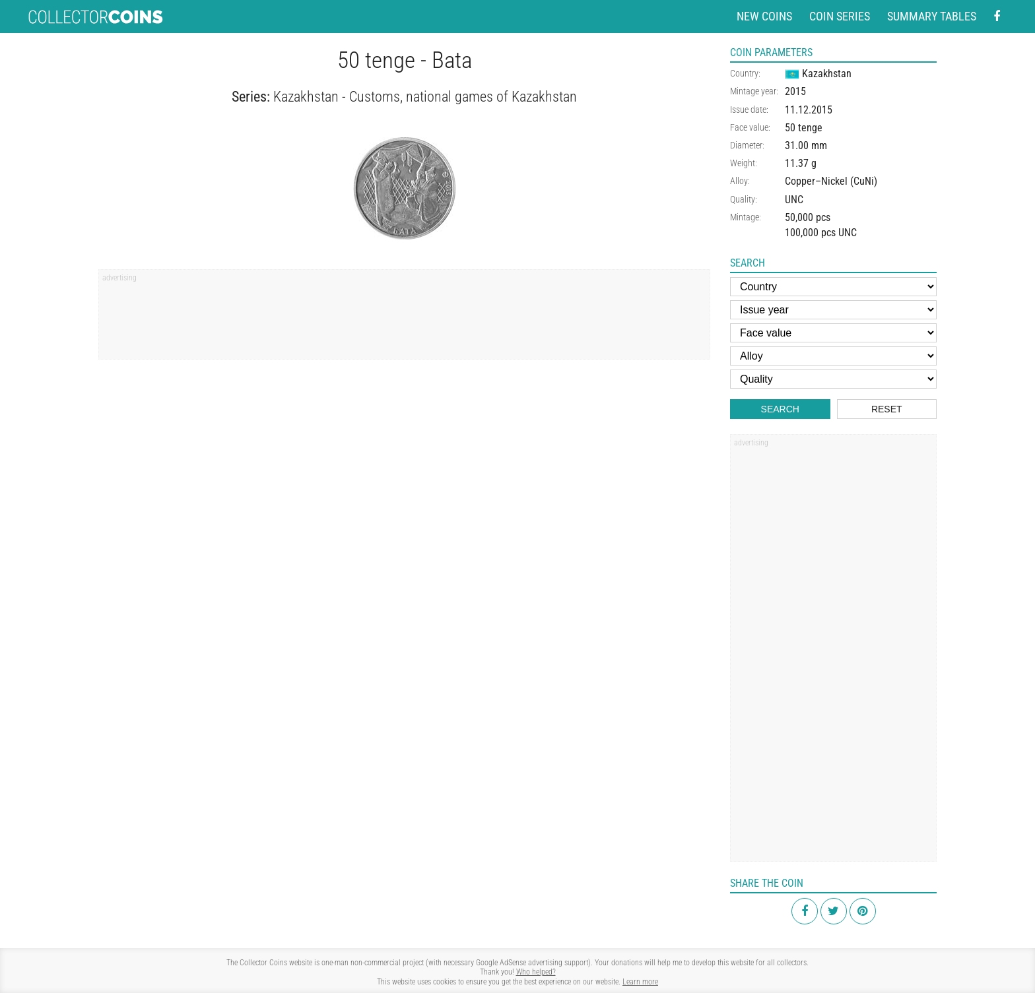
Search (780, 409)
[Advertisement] (404, 318)
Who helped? (536, 972)
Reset (886, 409)
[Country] (833, 286)
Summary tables (931, 16)
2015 (795, 91)
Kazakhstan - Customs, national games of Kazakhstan (425, 96)
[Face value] (833, 332)
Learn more (640, 981)
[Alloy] (833, 356)
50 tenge (803, 127)
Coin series (839, 16)
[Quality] (833, 379)
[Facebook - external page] (996, 17)
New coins (764, 16)
